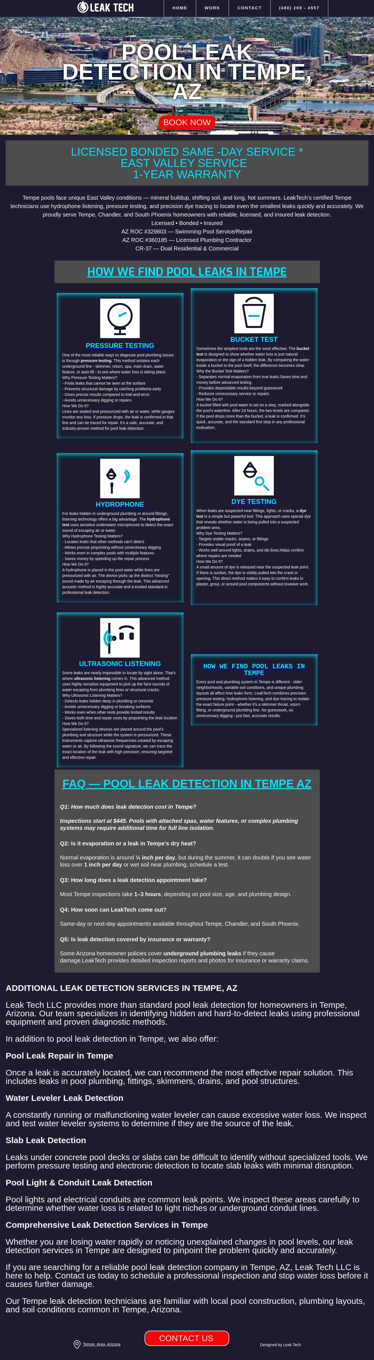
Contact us (186, 1338)
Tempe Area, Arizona (101, 1344)
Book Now (187, 122)
